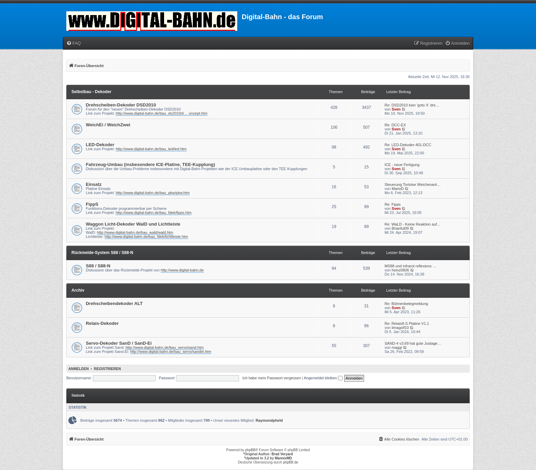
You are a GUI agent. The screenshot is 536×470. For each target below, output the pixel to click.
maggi (397, 347)
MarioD (398, 189)
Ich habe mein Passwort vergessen (271, 378)
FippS (92, 204)
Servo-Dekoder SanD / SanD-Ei (119, 343)
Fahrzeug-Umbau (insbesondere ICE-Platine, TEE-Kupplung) (150, 164)
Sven (396, 109)
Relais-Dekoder (102, 323)
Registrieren (107, 369)
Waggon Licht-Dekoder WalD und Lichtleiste (133, 224)
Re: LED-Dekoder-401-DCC (408, 145)
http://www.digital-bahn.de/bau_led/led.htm (151, 149)
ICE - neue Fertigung (402, 165)
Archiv (77, 290)
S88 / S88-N (98, 265)
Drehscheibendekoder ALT (114, 303)
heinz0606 (400, 270)
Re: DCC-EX (395, 125)
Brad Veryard (282, 454)
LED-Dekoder (100, 144)
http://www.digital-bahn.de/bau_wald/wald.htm (135, 232)
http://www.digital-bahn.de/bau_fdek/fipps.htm (153, 213)
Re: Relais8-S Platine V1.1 (407, 323)
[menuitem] (73, 43)
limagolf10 (400, 328)
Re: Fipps (393, 204)
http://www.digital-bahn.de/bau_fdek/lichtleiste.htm (146, 236)
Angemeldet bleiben (323, 378)
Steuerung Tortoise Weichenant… (413, 184)
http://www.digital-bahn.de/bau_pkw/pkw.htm (152, 193)
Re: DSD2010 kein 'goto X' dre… (412, 105)
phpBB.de (290, 462)
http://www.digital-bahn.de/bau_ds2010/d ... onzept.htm (161, 113)
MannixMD (283, 458)
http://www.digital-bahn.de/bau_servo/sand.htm (164, 347)
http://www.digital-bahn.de (182, 270)
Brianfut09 (400, 228)
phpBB (250, 450)
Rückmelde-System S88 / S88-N (102, 252)
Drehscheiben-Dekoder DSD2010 (121, 104)
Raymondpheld (269, 420)
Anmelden (78, 369)
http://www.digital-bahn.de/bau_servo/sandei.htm (170, 352)
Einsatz (94, 184)
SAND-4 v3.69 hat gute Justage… (413, 343)
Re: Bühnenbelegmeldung (406, 304)
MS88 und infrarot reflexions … (411, 266)
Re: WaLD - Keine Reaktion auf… (413, 224)
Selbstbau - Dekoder (91, 91)
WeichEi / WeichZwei (108, 124)
